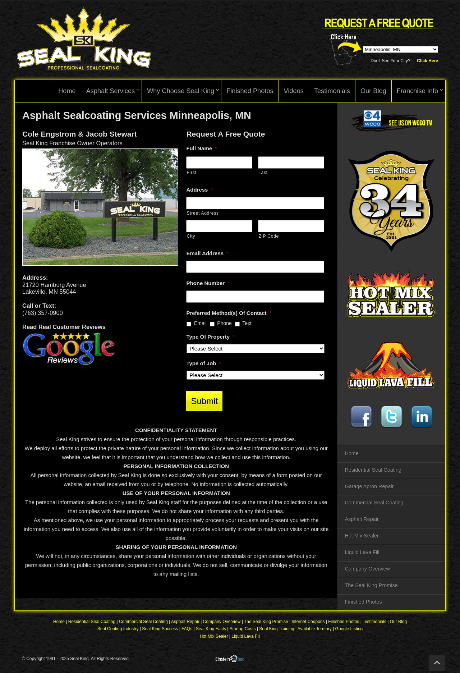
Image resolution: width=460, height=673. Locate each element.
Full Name (201, 148)
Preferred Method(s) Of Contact (228, 313)
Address (199, 190)
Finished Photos (363, 602)
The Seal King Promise (371, 585)
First (191, 172)
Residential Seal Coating (373, 470)
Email (200, 323)
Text (247, 323)
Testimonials (374, 622)
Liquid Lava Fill (362, 552)
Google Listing (349, 629)
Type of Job (203, 363)
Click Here (427, 60)
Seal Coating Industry (118, 629)
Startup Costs (243, 629)
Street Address (202, 213)
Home (351, 453)
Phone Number (208, 283)
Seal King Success (160, 629)
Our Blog (398, 622)
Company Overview (367, 569)
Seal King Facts (211, 629)
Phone (224, 323)
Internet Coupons (308, 622)
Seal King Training (276, 629)
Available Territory (315, 629)
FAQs (186, 629)
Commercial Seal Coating (374, 502)
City (191, 236)
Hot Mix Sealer (361, 536)
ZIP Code (268, 236)
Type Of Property (210, 337)
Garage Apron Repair (369, 486)
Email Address (207, 253)
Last (263, 172)
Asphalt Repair (361, 519)
